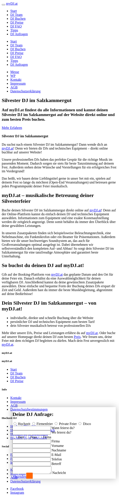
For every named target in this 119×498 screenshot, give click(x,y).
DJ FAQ (16, 26)
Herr (19, 436)
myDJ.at (7, 148)
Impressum (18, 83)
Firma (45, 436)
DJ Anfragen (19, 34)
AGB (14, 87)
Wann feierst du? (63, 426)
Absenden (19, 476)
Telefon (56, 458)
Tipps (14, 30)
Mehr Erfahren (12, 128)
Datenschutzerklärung (25, 91)
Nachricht (63, 473)
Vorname (57, 444)
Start (13, 11)
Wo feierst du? (61, 431)
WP (12, 76)
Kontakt (16, 79)
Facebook (17, 488)
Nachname (58, 449)
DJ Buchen (18, 18)
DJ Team (16, 15)
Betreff (56, 462)
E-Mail (56, 453)
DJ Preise (16, 22)
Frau (31, 436)
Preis (77, 337)
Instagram (17, 492)
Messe (14, 72)
